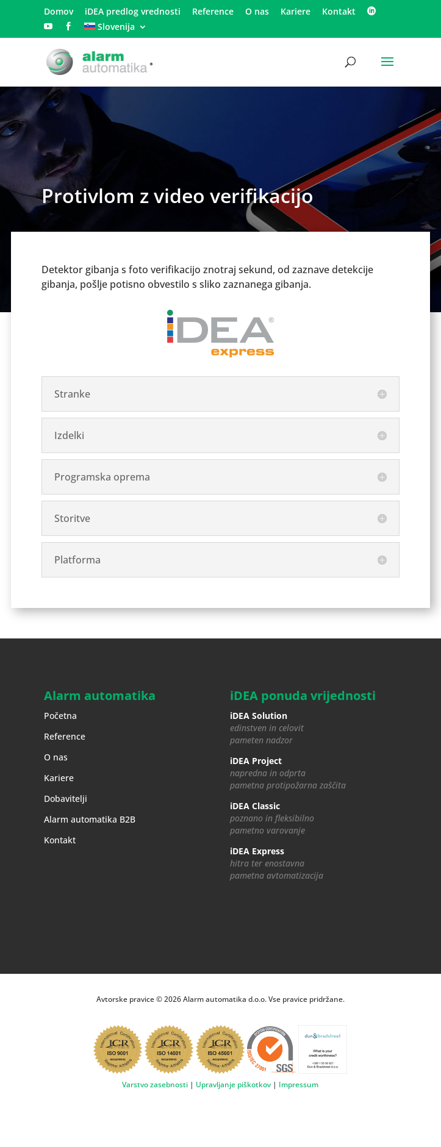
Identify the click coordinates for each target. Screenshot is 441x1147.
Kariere (295, 12)
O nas (257, 12)
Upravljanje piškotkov (233, 1084)
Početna (60, 715)
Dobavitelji (65, 798)
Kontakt (339, 12)
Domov (58, 12)
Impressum (298, 1084)
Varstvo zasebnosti (155, 1084)
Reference (213, 12)
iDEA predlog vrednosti (133, 12)
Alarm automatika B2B (89, 819)
